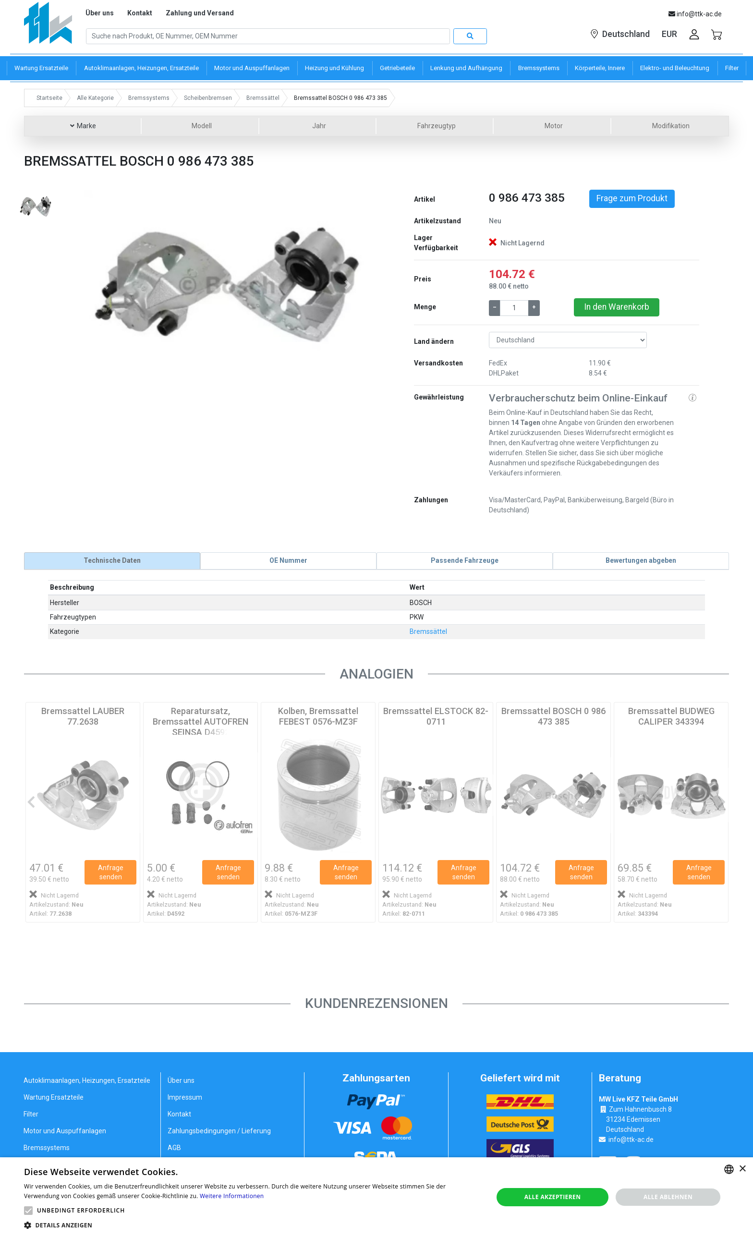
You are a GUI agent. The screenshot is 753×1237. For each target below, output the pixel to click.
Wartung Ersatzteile (54, 1097)
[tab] (112, 561)
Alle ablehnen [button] (668, 1197)
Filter (31, 1114)
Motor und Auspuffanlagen (65, 1131)
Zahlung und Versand (200, 13)
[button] (105, 285)
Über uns (99, 13)
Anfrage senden (110, 872)
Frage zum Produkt (632, 198)
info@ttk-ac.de (631, 1139)
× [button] (742, 1169)
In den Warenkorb (616, 307)
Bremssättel (428, 631)
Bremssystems (47, 1148)
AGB (174, 1148)
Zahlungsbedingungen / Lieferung (219, 1131)
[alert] (376, 1197)
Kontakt (139, 13)
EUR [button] (669, 34)
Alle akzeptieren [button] (552, 1197)
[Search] (268, 36)
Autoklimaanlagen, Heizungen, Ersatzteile (87, 1080)
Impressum (185, 1097)
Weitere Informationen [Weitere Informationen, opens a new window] (232, 1196)
